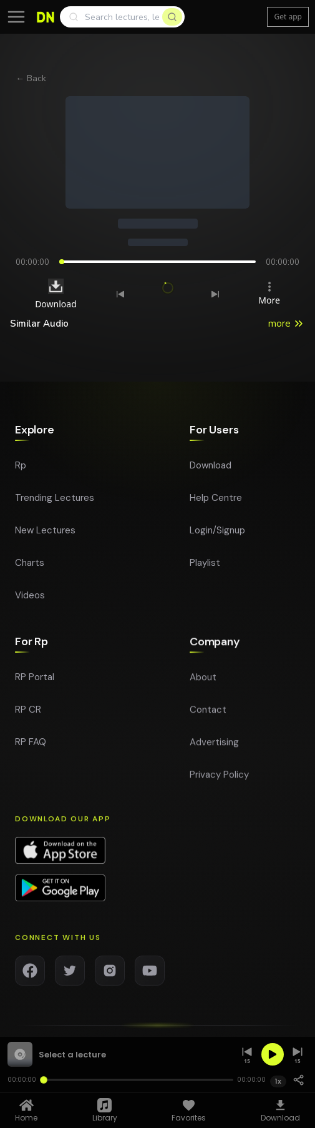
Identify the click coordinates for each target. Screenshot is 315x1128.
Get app (287, 16)
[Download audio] (56, 286)
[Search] (122, 17)
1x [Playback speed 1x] (278, 1081)
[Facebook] (30, 977)
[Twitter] (70, 977)
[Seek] (136, 1080)
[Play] (272, 1054)
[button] (119, 1054)
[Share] (299, 1080)
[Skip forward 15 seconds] (298, 1054)
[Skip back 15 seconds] (247, 1054)
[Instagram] (110, 977)
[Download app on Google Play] (60, 894)
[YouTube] (150, 977)
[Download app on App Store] (60, 857)
